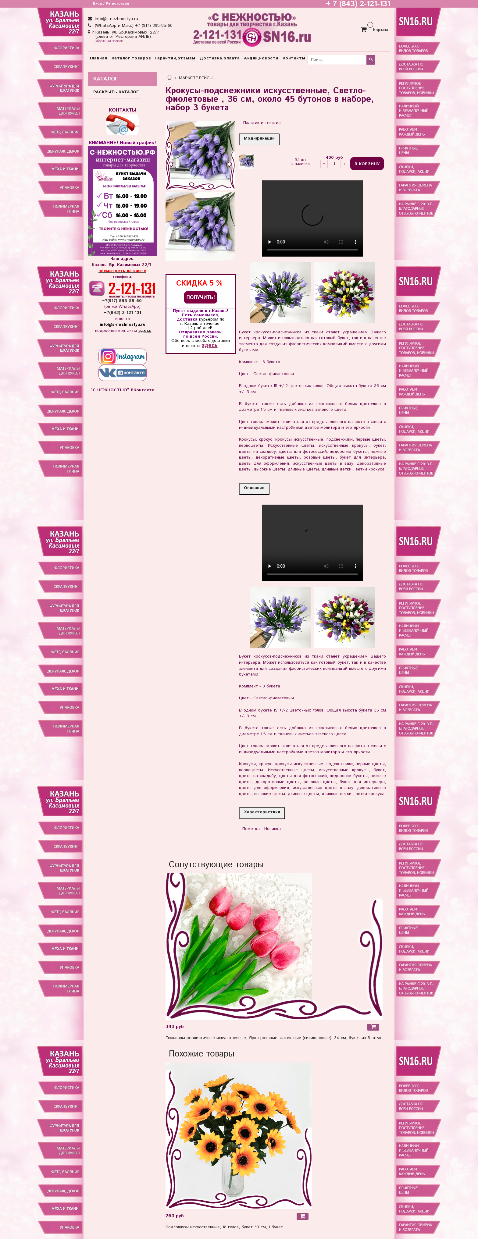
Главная (98, 58)
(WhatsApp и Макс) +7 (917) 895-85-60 (133, 26)
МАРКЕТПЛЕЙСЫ (196, 78)
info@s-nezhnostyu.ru (115, 19)
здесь (209, 345)
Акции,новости (261, 58)
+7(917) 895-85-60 (122, 301)
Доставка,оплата (220, 58)
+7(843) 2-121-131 (122, 313)
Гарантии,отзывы (175, 58)
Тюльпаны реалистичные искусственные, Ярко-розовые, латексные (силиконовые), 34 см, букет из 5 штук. (274, 1038)
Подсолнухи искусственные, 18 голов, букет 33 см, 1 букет (224, 1227)
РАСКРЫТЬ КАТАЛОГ (116, 92)
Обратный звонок (109, 41)
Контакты (294, 58)
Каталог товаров (131, 58)
